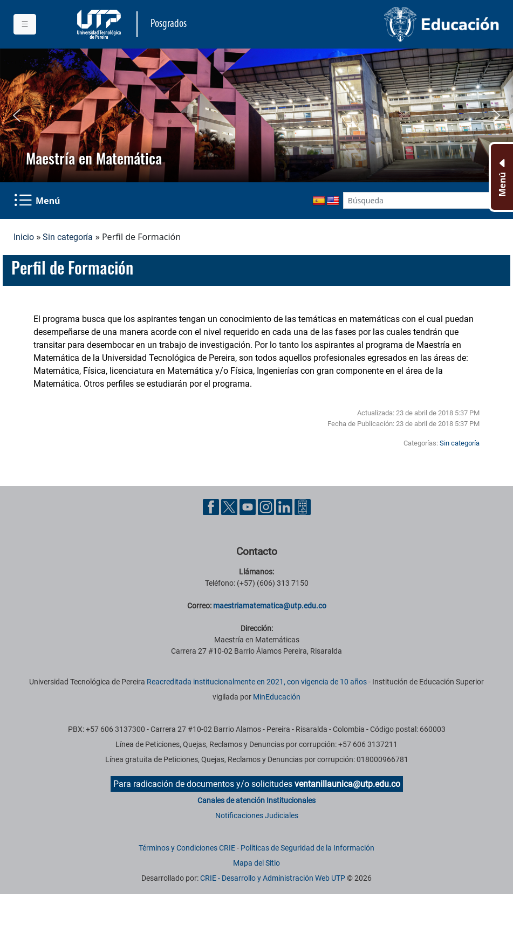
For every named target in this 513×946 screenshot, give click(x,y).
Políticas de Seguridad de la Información (307, 848)
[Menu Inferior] (501, 177)
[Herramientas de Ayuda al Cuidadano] (303, 506)
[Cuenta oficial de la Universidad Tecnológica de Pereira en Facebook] (212, 506)
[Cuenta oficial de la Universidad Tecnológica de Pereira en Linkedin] (285, 506)
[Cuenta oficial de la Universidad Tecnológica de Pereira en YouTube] (249, 506)
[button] (16, 115)
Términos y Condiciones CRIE (187, 848)
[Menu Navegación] (38, 200)
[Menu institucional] (24, 24)
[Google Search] (416, 200)
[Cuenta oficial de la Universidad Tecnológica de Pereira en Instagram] (267, 506)
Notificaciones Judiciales (256, 815)
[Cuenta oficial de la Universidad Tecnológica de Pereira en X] (230, 506)
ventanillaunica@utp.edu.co (347, 784)
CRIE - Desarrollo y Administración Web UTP (272, 878)
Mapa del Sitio (256, 863)
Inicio (23, 237)
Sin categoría (68, 237)
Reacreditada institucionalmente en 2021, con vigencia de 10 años (257, 681)
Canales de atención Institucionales (256, 800)
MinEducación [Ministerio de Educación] (276, 697)
